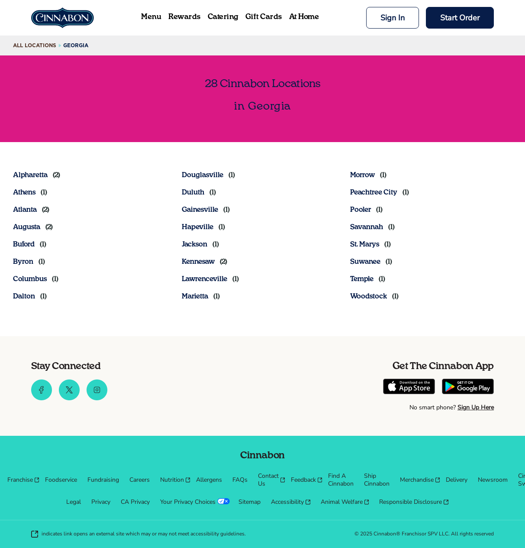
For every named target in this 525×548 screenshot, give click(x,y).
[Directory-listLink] (36, 175)
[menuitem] (21, 480)
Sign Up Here (475, 407)
